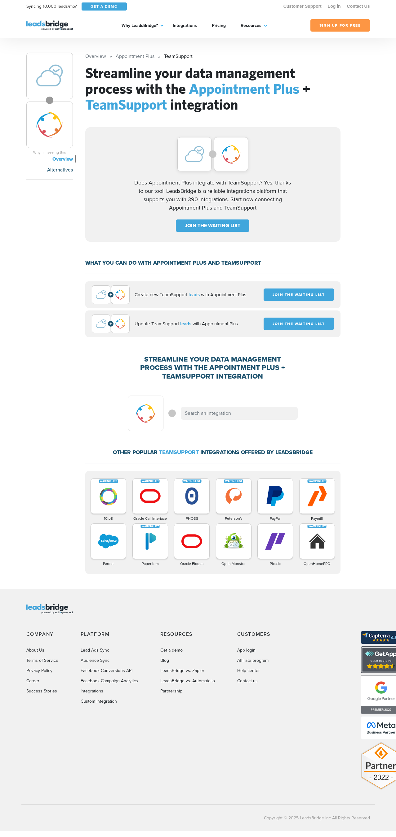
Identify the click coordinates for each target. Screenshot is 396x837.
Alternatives (60, 169)
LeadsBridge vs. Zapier (182, 670)
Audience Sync (95, 660)
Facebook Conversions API (106, 670)
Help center (248, 670)
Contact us (247, 681)
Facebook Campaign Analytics (109, 681)
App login (246, 650)
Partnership (171, 691)
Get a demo (171, 650)
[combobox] (239, 413)
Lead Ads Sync (95, 650)
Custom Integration (99, 701)
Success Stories (41, 691)
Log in (334, 6)
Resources (251, 25)
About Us (35, 650)
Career (32, 681)
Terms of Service (42, 660)
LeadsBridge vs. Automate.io (187, 681)
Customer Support (302, 6)
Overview (62, 159)
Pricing (219, 25)
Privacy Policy (39, 670)
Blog (164, 660)
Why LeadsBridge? (140, 25)
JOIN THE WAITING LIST (212, 225)
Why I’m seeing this (49, 152)
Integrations (185, 25)
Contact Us (358, 6)
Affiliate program (253, 660)
